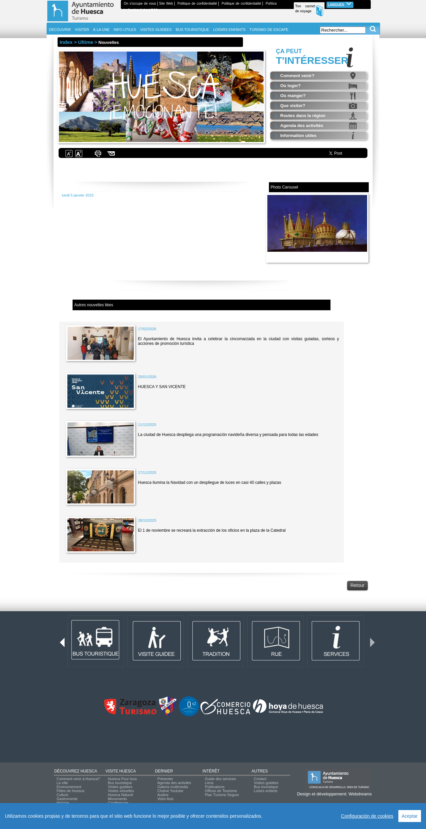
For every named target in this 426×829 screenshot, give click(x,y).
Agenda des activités (301, 125)
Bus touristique (120, 783)
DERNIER (164, 771)
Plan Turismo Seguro (222, 795)
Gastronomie (67, 799)
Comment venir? (297, 75)
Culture (62, 795)
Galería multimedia (172, 787)
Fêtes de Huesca (70, 791)
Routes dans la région (302, 115)
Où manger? (293, 95)
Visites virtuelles (121, 791)
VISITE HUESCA (121, 771)
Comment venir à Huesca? (78, 779)
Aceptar (410, 816)
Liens (209, 783)
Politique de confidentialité (197, 3)
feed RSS (150, 10)
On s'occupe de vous (140, 3)
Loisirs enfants (266, 791)
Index (66, 42)
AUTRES (260, 771)
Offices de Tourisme (221, 791)
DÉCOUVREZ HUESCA (75, 771)
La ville (62, 783)
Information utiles (298, 135)
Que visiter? (292, 105)
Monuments (117, 799)
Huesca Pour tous (122, 779)
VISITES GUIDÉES (156, 30)
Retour (357, 585)
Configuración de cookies (367, 816)
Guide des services (220, 779)
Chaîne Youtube (170, 791)
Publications (214, 787)
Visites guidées (120, 787)
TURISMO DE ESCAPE (269, 30)
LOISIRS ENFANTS (229, 30)
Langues (340, 4)
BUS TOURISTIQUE (192, 30)
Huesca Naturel (120, 795)
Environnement (69, 787)
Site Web (166, 3)
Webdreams (360, 793)
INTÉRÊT (210, 771)
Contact (260, 779)
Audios (163, 795)
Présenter (165, 779)
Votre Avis (165, 799)
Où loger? (290, 85)
